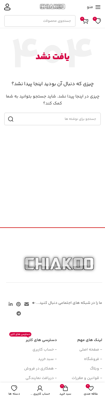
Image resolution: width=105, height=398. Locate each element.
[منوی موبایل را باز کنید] (94, 7)
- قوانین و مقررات (87, 378)
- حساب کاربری (44, 350)
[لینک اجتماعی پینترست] (18, 304)
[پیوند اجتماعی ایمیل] (27, 304)
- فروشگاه (93, 359)
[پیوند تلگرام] (19, 313)
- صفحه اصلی (90, 350)
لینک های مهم (89, 340)
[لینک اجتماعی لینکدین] (10, 304)
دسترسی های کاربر (33, 339)
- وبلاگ (96, 369)
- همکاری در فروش (40, 369)
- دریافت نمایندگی (41, 378)
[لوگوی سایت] (52, 7)
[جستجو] (40, 21)
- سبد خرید (47, 359)
